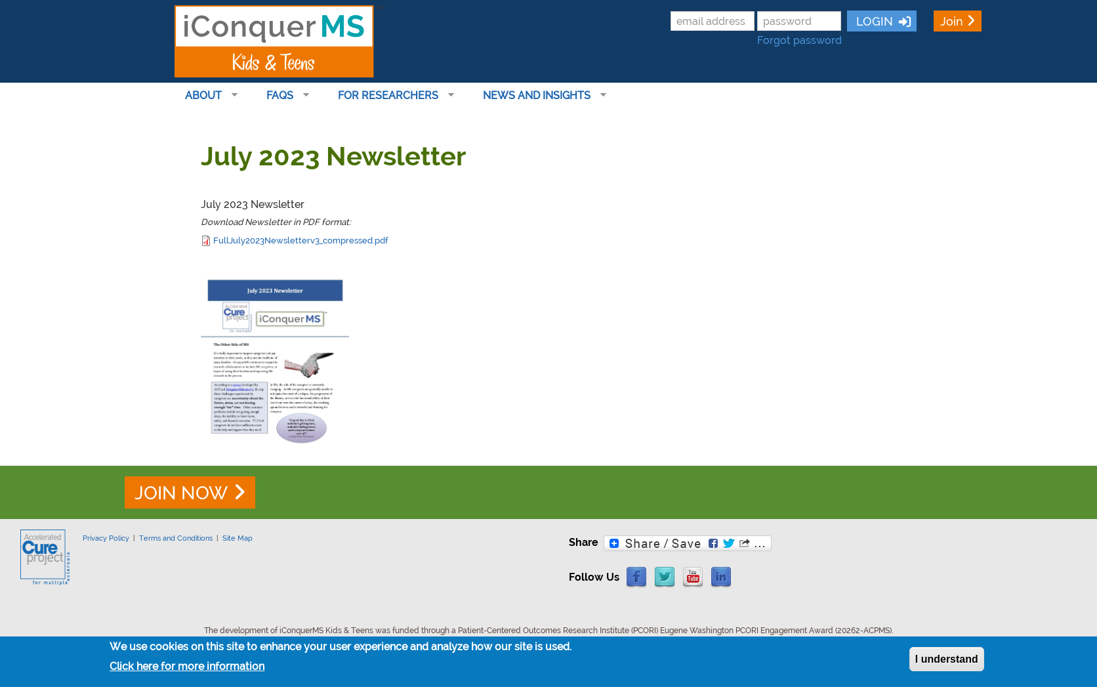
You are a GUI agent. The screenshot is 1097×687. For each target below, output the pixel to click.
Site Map (237, 538)
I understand (946, 659)
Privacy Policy (106, 538)
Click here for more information (187, 666)
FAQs (282, 95)
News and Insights (539, 95)
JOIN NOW (181, 493)
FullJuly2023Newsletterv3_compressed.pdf (300, 240)
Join (951, 21)
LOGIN (873, 21)
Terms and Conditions (176, 538)
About (206, 95)
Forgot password (799, 40)
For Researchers (390, 95)
